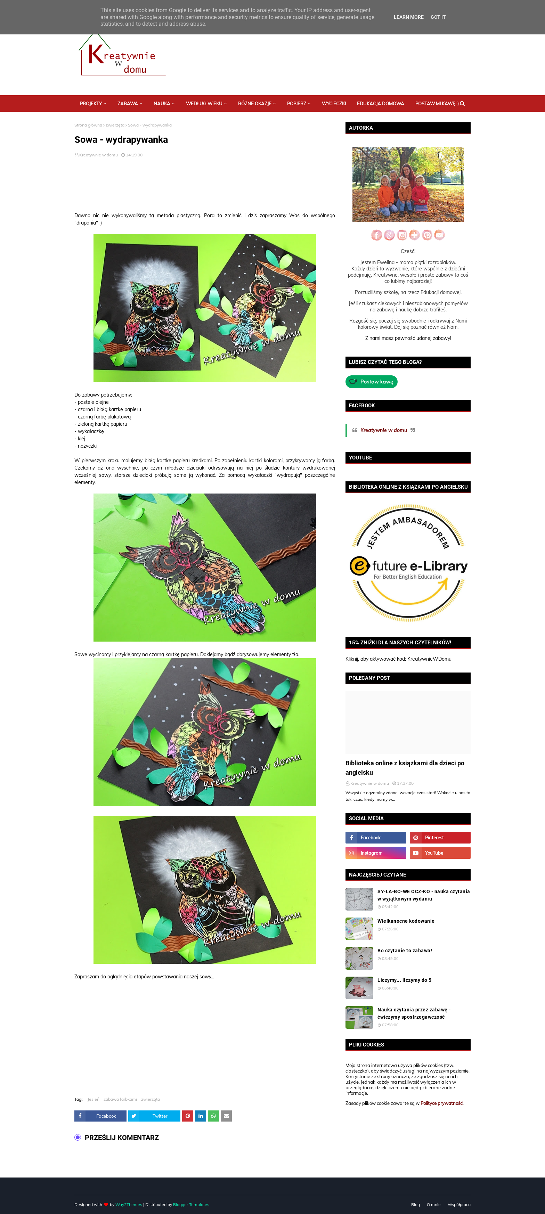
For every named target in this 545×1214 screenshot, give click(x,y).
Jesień (93, 1099)
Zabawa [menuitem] (127, 103)
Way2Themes (128, 1204)
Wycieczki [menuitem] (334, 103)
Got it (438, 17)
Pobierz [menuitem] (296, 103)
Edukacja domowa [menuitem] (380, 103)
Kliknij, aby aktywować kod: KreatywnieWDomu (398, 659)
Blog (415, 1204)
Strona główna (88, 125)
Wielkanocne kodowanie (406, 921)
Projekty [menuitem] (91, 103)
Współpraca (459, 1204)
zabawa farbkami (120, 1099)
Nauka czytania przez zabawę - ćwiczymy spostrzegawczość (414, 1013)
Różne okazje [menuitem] (254, 103)
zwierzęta (115, 125)
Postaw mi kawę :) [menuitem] (437, 103)
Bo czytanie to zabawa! (404, 950)
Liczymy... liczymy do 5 (404, 980)
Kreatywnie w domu (98, 154)
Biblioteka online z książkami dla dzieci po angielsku (404, 767)
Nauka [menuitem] (162, 103)
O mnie (434, 1204)
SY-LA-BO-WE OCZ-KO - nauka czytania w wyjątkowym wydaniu (423, 895)
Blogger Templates (191, 1204)
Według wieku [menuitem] (204, 103)
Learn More (409, 17)
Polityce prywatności (442, 1103)
